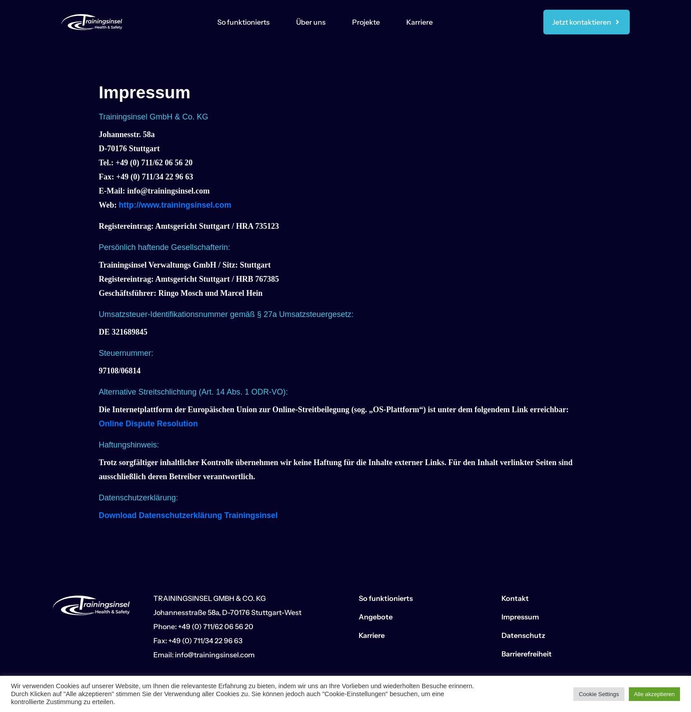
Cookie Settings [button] (599, 694)
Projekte (366, 22)
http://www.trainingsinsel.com (175, 205)
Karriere (419, 22)
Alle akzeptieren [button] (654, 694)
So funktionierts (243, 22)
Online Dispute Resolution (148, 423)
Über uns (311, 22)
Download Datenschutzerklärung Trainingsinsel (188, 515)
